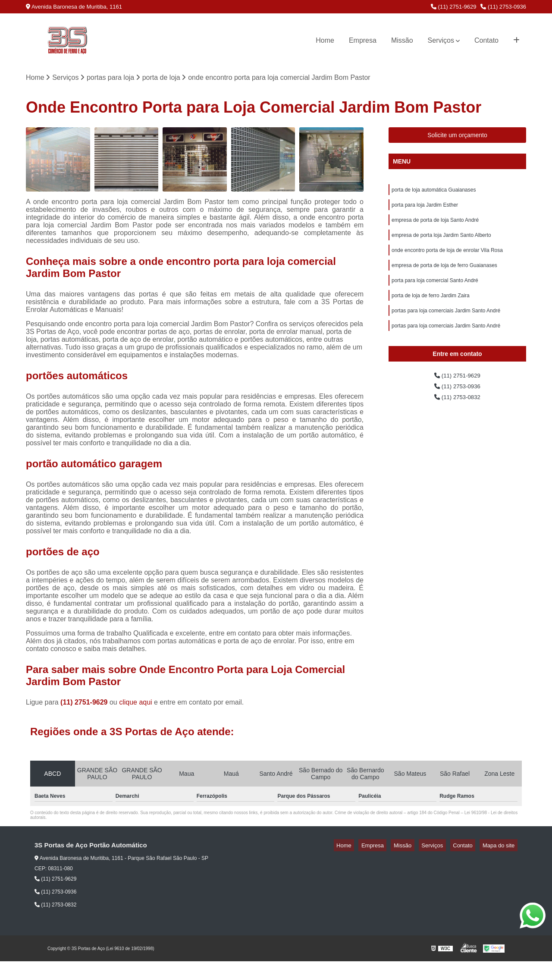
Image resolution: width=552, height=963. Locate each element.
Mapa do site (501, 847)
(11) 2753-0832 (458, 415)
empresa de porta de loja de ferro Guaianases (444, 274)
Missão (402, 40)
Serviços (441, 40)
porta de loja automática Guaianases (434, 192)
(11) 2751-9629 (454, 6)
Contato (486, 40)
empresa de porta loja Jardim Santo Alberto (441, 242)
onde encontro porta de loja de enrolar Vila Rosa (447, 258)
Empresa (362, 40)
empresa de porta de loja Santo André (435, 225)
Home (325, 40)
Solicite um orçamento (457, 136)
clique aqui (135, 704)
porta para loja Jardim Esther (425, 209)
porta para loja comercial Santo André (435, 291)
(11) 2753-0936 (503, 6)
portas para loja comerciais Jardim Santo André (446, 324)
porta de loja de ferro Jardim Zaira (431, 307)
